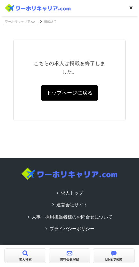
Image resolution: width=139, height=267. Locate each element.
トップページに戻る (69, 92)
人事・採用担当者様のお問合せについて (72, 216)
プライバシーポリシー (72, 228)
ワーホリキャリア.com (21, 21)
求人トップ (72, 192)
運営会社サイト (72, 204)
